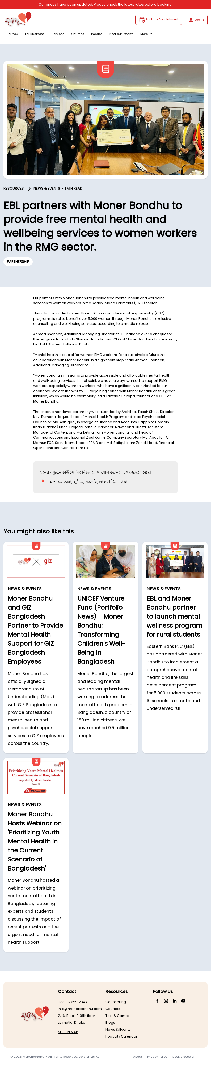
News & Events (118, 1029)
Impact (96, 34)
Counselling (116, 1001)
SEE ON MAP (68, 1031)
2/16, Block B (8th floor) (77, 1015)
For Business (35, 34)
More (146, 34)
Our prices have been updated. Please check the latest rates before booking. (105, 4)
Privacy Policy (157, 1057)
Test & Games (118, 1015)
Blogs (110, 1022)
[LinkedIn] (174, 1001)
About (137, 1057)
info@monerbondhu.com (80, 1008)
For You (12, 34)
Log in (196, 20)
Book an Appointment (158, 20)
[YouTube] (183, 1001)
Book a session (184, 1057)
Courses (77, 34)
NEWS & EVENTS (46, 188)
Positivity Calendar (121, 1036)
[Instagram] (166, 1001)
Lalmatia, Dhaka (71, 1022)
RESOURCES (13, 188)
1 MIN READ (73, 188)
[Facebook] (157, 1001)
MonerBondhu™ (35, 1057)
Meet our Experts (121, 34)
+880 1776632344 (73, 1001)
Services (58, 34)
